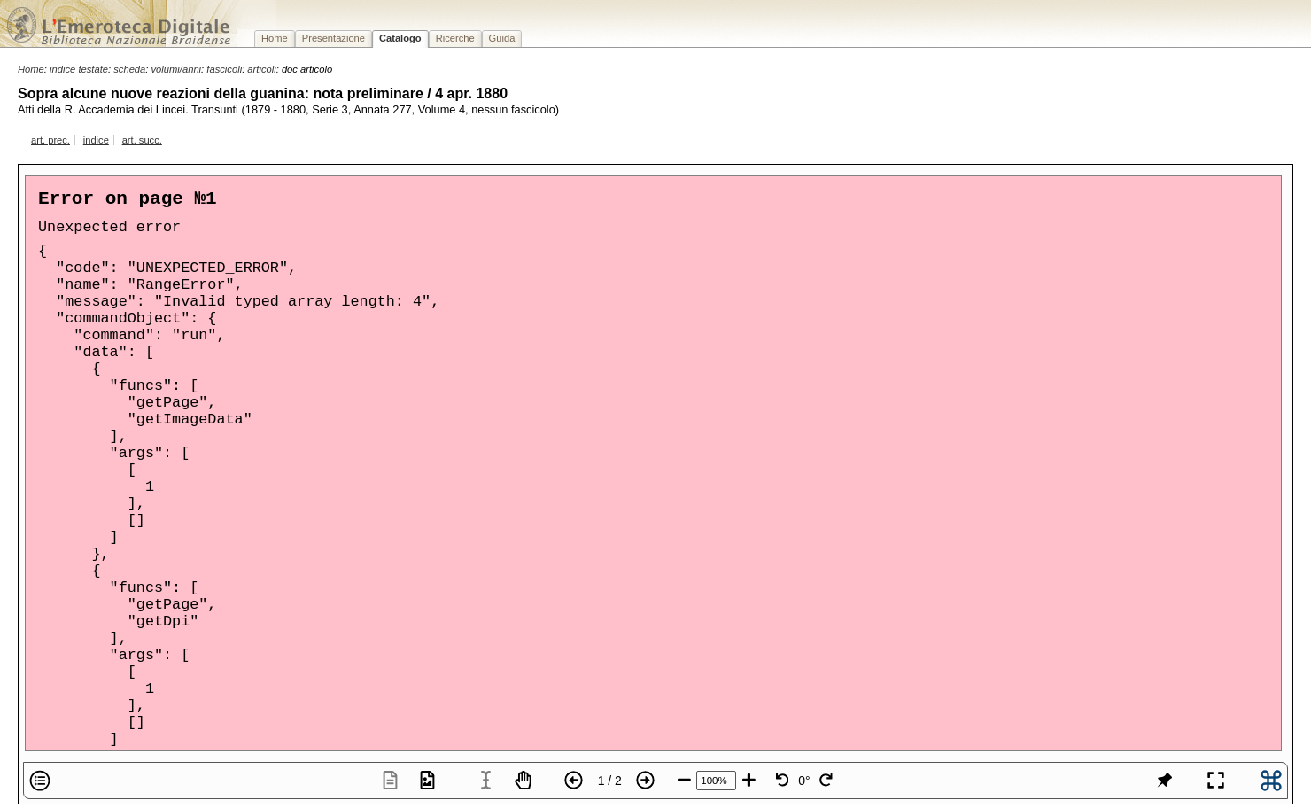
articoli (261, 69)
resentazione (333, 38)
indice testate (79, 69)
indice (96, 140)
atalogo (400, 38)
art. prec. (50, 140)
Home (31, 69)
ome (274, 38)
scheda (129, 69)
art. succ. (142, 140)
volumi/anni (176, 69)
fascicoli (224, 69)
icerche (455, 38)
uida (502, 38)
